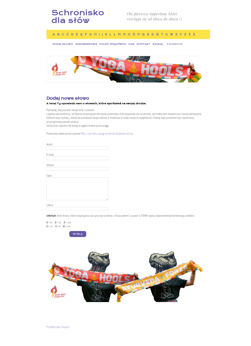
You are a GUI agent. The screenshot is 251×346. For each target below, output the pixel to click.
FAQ (131, 44)
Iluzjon (65, 327)
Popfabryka (53, 327)
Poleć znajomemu (112, 44)
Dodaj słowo (63, 44)
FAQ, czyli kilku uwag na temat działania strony (107, 133)
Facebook (175, 44)
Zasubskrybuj (86, 44)
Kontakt (143, 44)
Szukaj (157, 44)
